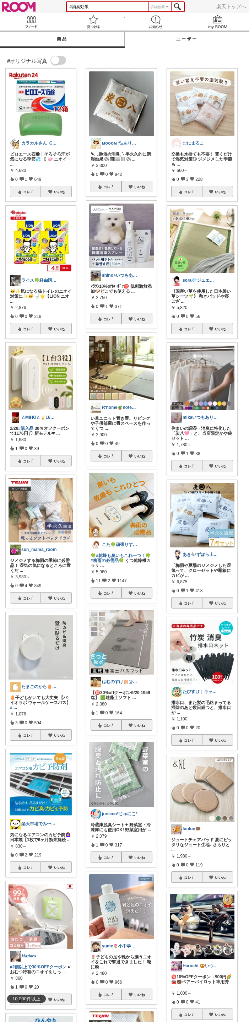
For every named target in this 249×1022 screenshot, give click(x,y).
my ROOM (218, 22)
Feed (31, 22)
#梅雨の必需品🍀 (107, 560)
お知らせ (156, 22)
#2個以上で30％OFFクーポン (38, 966)
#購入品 (25, 428)
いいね (59, 192)
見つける (93, 22)
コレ (28, 192)
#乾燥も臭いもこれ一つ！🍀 (123, 555)
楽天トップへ (231, 6)
